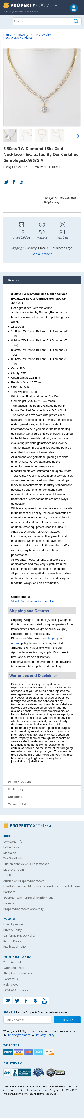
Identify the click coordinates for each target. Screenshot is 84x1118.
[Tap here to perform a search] (76, 21)
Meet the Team (13, 870)
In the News (11, 847)
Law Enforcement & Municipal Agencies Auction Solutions (41, 886)
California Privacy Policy (19, 935)
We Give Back (12, 858)
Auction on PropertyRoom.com (23, 881)
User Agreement (14, 924)
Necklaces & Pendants (17, 37)
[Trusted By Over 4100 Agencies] (39, 1072)
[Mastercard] (29, 1052)
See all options (42, 254)
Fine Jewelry (43, 35)
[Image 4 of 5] (57, 135)
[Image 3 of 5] (41, 135)
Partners (9, 892)
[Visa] (19, 1052)
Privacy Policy (12, 930)
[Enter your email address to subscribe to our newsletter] (27, 1020)
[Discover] (50, 1052)
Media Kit (9, 853)
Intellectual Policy (15, 947)
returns (15, 643)
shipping (52, 638)
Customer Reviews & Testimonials (26, 864)
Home (7, 35)
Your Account (12, 962)
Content (4, 56)
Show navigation (7, 20)
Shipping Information (17, 973)
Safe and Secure (14, 968)
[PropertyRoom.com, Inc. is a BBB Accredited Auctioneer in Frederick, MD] (17, 1072)
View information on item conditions (34, 601)
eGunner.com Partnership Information (29, 898)
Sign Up (67, 1020)
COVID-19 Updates (15, 990)
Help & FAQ (10, 984)
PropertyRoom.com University (23, 909)
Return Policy (12, 941)
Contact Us (10, 979)
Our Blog (9, 875)
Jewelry (23, 35)
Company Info (12, 842)
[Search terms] (47, 21)
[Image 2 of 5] (25, 135)
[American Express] (39, 1052)
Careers (8, 903)
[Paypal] (8, 1052)
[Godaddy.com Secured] (56, 1072)
